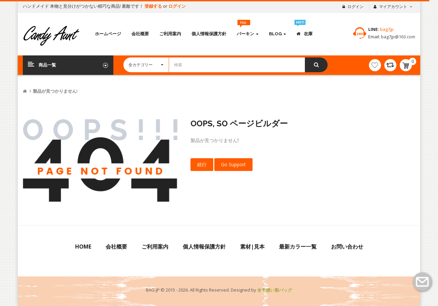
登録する (154, 6)
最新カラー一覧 (298, 246)
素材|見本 (252, 246)
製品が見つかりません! (55, 91)
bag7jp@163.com (397, 37)
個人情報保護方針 (204, 246)
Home (83, 246)
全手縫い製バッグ (274, 290)
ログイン (177, 6)
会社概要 (116, 246)
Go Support (233, 164)
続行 (202, 164)
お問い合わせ (347, 246)
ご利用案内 (155, 246)
